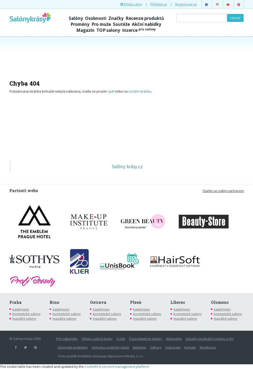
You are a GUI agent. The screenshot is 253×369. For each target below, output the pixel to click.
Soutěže (121, 24)
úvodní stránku (139, 91)
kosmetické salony (26, 314)
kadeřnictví (20, 309)
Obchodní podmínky (73, 347)
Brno (54, 302)
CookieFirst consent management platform (116, 366)
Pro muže (101, 24)
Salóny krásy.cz (127, 166)
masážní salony (24, 318)
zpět (111, 91)
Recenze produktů (145, 18)
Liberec (177, 302)
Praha (15, 302)
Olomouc (220, 302)
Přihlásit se (158, 4)
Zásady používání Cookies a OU (209, 338)
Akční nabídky (146, 24)
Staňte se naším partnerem (223, 191)
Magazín (85, 30)
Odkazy (156, 347)
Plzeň (135, 302)
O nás (120, 338)
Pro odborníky (67, 338)
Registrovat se (186, 4)
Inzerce (139, 30)
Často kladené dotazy (145, 338)
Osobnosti (95, 18)
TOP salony (108, 30)
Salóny (76, 18)
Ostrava (98, 302)
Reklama (139, 347)
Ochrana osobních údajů (110, 347)
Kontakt (190, 347)
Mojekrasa (208, 347)
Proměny (80, 24)
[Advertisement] (126, 55)
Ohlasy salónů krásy (97, 338)
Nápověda (174, 338)
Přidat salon (131, 4)
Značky (116, 18)
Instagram (172, 347)
